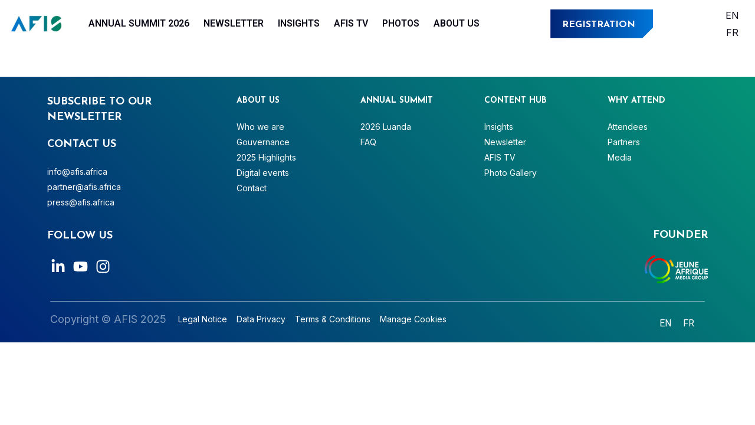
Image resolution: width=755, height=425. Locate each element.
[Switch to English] (732, 15)
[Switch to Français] (732, 32)
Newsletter (233, 23)
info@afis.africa (77, 171)
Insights (299, 23)
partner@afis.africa (84, 187)
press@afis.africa (80, 202)
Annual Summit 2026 (138, 23)
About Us (457, 23)
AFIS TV (351, 23)
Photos (400, 23)
